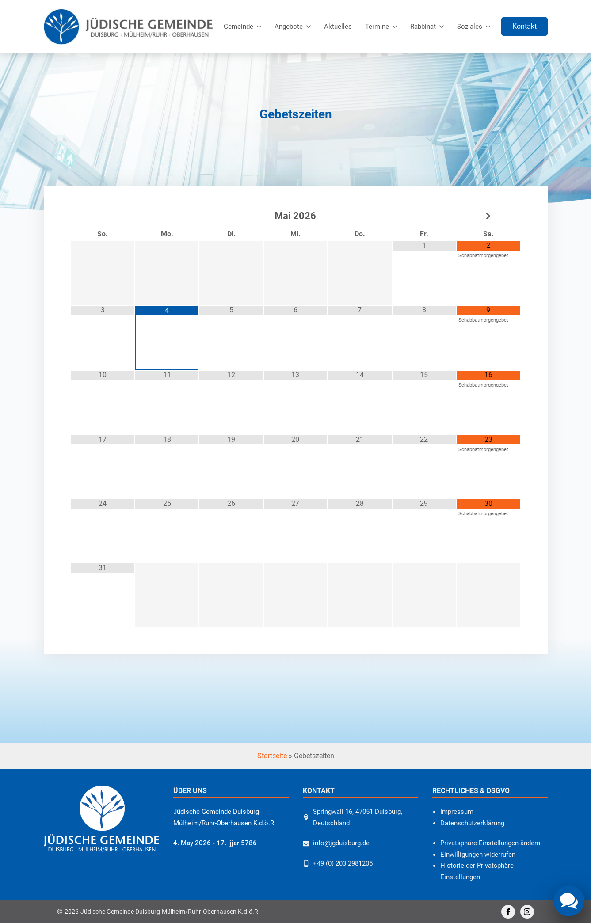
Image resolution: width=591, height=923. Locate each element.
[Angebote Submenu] (310, 26)
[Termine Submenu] (396, 26)
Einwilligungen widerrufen (477, 854)
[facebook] (508, 912)
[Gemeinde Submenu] (260, 26)
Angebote (289, 26)
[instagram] (527, 912)
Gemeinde (238, 26)
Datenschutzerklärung (472, 823)
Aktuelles (338, 26)
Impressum (456, 812)
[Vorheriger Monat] (102, 216)
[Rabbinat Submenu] (443, 26)
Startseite (272, 756)
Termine (377, 26)
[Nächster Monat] (488, 216)
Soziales (469, 26)
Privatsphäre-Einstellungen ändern (490, 843)
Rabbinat (423, 26)
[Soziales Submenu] (489, 26)
